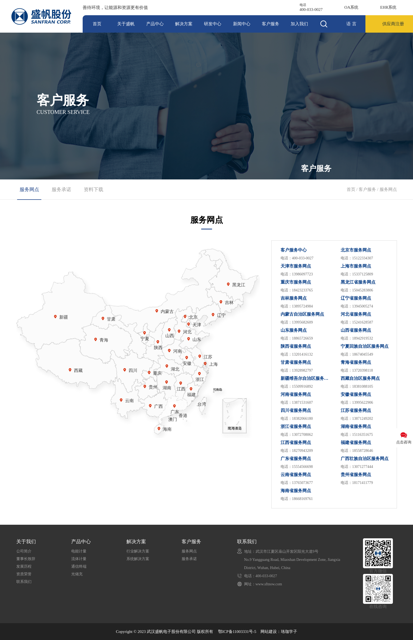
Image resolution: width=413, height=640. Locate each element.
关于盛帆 (126, 23)
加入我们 (299, 23)
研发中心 (212, 23)
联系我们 (24, 582)
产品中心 (155, 23)
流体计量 (78, 559)
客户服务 (270, 23)
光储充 (77, 574)
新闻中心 (241, 23)
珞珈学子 (289, 631)
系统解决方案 (137, 559)
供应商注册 (393, 23)
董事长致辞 (25, 559)
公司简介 (24, 551)
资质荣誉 (24, 574)
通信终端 (78, 566)
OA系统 (351, 7)
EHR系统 (388, 7)
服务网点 (388, 189)
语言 (352, 23)
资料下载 (93, 189)
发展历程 (24, 566)
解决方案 (183, 23)
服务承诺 (61, 189)
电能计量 (78, 551)
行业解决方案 (137, 551)
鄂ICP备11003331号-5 (237, 631)
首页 (97, 23)
